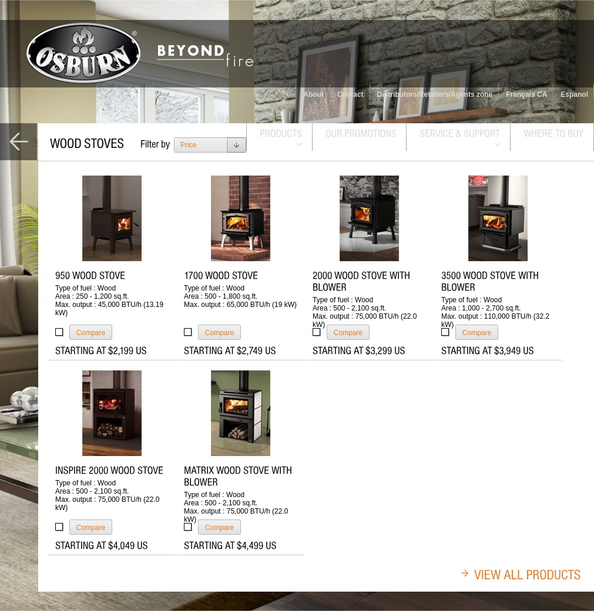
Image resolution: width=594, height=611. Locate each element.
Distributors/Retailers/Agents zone (435, 94)
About (313, 94)
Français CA (526, 94)
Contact (350, 94)
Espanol (574, 94)
